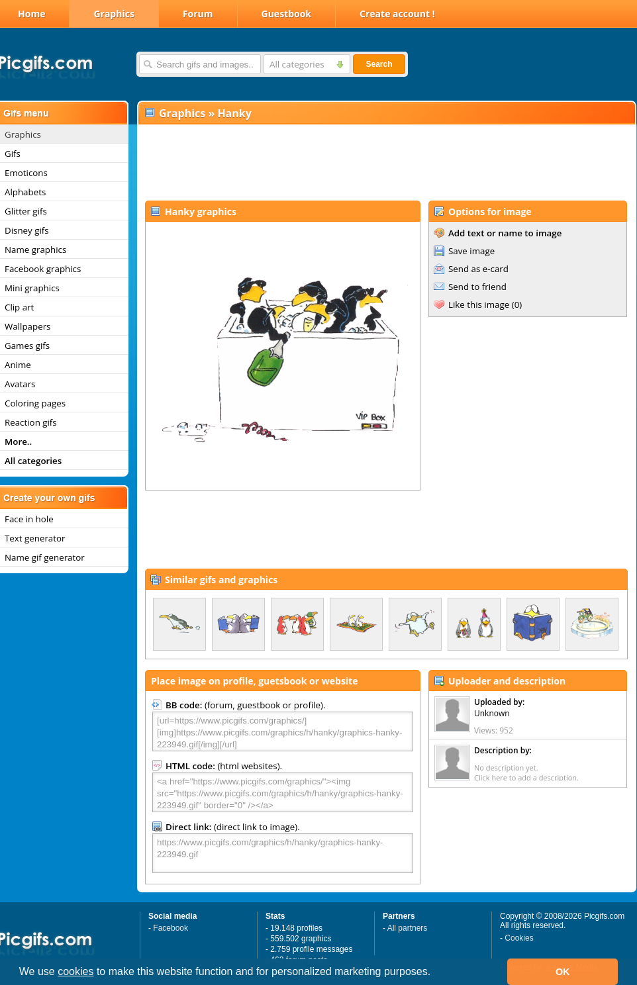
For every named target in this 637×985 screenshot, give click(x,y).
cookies (75, 971)
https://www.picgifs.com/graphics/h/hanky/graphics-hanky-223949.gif (282, 853)
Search (379, 64)
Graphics (113, 13)
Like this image (478, 304)
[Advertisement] (386, 163)
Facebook (170, 928)
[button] (436, 973)
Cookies (519, 938)
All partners (407, 928)
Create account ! (397, 13)
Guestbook (287, 13)
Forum (198, 13)
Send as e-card (478, 269)
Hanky (234, 113)
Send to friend (477, 287)
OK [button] (563, 971)
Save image (471, 251)
